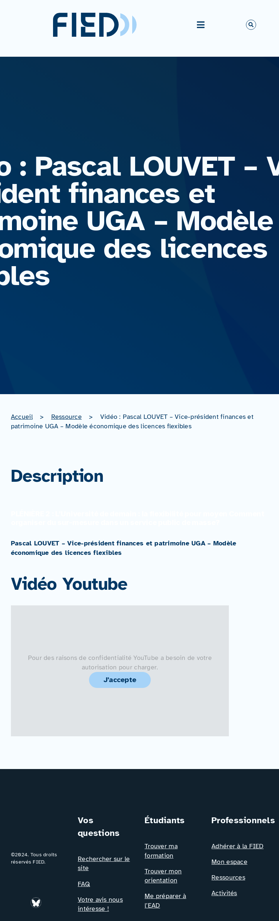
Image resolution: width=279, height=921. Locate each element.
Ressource (66, 417)
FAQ (84, 884)
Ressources (228, 877)
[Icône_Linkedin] (19, 900)
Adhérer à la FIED (237, 846)
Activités (224, 893)
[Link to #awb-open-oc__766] (251, 25)
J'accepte (120, 679)
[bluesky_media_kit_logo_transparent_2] (37, 900)
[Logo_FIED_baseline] (39, 817)
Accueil (22, 417)
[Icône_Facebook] (53, 900)
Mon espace (229, 862)
